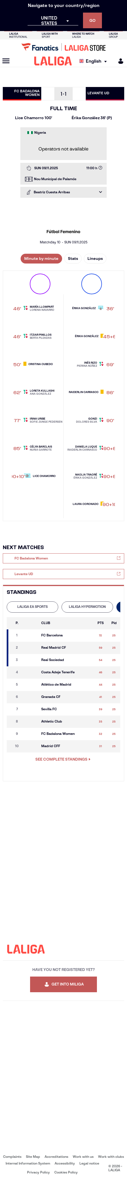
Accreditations (56, 1156)
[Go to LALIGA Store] (63, 47)
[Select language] (94, 61)
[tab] (32, 607)
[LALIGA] (53, 61)
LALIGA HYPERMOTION (87, 606)
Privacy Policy (38, 1172)
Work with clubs (111, 1156)
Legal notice (89, 1163)
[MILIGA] (119, 61)
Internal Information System (28, 1163)
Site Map (33, 1156)
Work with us (83, 1156)
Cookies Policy (66, 1172)
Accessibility (65, 1163)
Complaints (12, 1156)
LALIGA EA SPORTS (32, 606)
